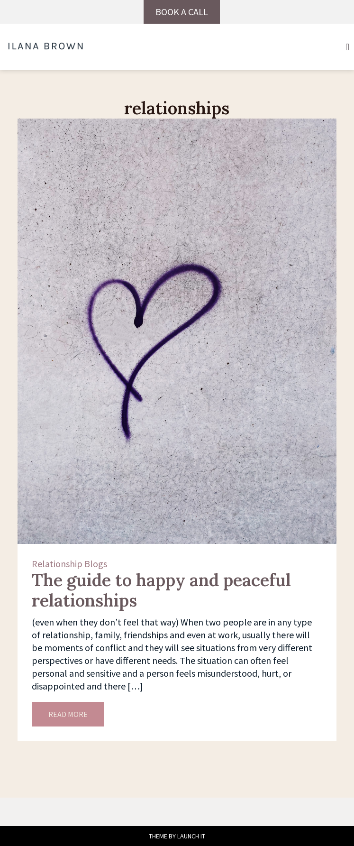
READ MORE (68, 714)
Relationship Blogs (69, 564)
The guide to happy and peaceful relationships (161, 590)
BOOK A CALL (181, 12)
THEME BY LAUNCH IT (177, 836)
